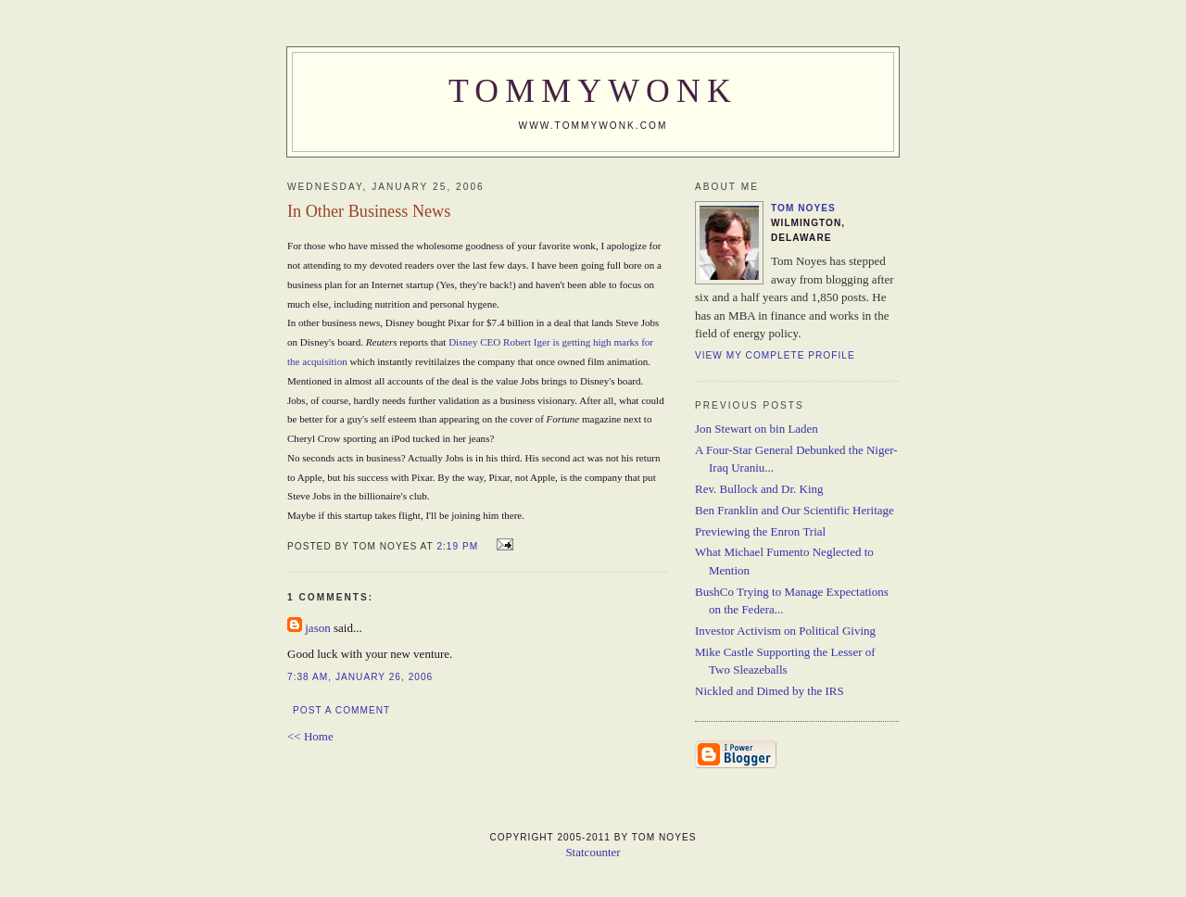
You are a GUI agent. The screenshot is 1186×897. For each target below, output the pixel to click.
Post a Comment (341, 710)
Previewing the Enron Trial (760, 531)
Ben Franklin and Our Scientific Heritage (794, 510)
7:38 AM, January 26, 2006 (360, 677)
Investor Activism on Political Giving (785, 631)
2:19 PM (457, 546)
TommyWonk (593, 90)
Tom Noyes (803, 208)
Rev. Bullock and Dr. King (759, 489)
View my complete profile (775, 355)
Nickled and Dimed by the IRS (769, 691)
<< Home (310, 736)
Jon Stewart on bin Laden (756, 429)
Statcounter (592, 852)
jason (317, 628)
